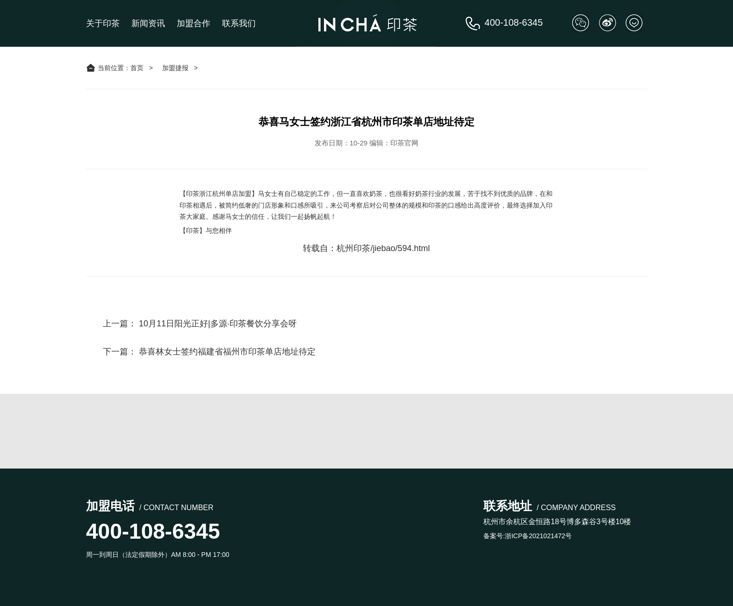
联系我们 (239, 23)
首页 (137, 68)
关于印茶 (103, 23)
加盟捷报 (175, 68)
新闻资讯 (148, 23)
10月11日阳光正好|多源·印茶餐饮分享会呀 (218, 323)
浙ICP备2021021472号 (538, 536)
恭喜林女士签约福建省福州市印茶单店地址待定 (227, 351)
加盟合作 (193, 23)
